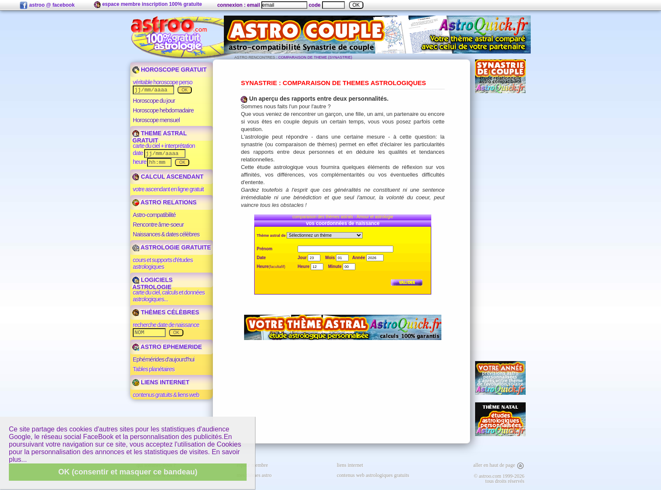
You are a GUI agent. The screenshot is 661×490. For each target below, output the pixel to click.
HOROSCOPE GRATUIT (169, 69)
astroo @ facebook (47, 5)
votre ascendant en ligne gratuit (168, 189)
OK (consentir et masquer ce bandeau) (127, 472)
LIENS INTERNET (160, 382)
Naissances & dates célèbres (166, 234)
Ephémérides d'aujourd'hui (163, 359)
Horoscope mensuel (156, 120)
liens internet (350, 465)
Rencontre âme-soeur (158, 224)
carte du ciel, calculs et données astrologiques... (169, 296)
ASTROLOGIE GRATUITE (171, 247)
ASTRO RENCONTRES (254, 57)
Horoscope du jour (154, 100)
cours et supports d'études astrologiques (163, 263)
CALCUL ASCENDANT (167, 176)
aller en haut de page (498, 465)
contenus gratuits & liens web (166, 394)
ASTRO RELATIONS (164, 202)
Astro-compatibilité (154, 215)
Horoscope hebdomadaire (163, 110)
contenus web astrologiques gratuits (373, 475)
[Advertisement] (500, 227)
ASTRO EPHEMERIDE (167, 346)
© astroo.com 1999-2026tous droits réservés (499, 478)
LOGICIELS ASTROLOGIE (152, 283)
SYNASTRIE (259, 82)
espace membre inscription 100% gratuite (148, 4)
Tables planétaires (154, 369)
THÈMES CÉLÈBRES (165, 312)
